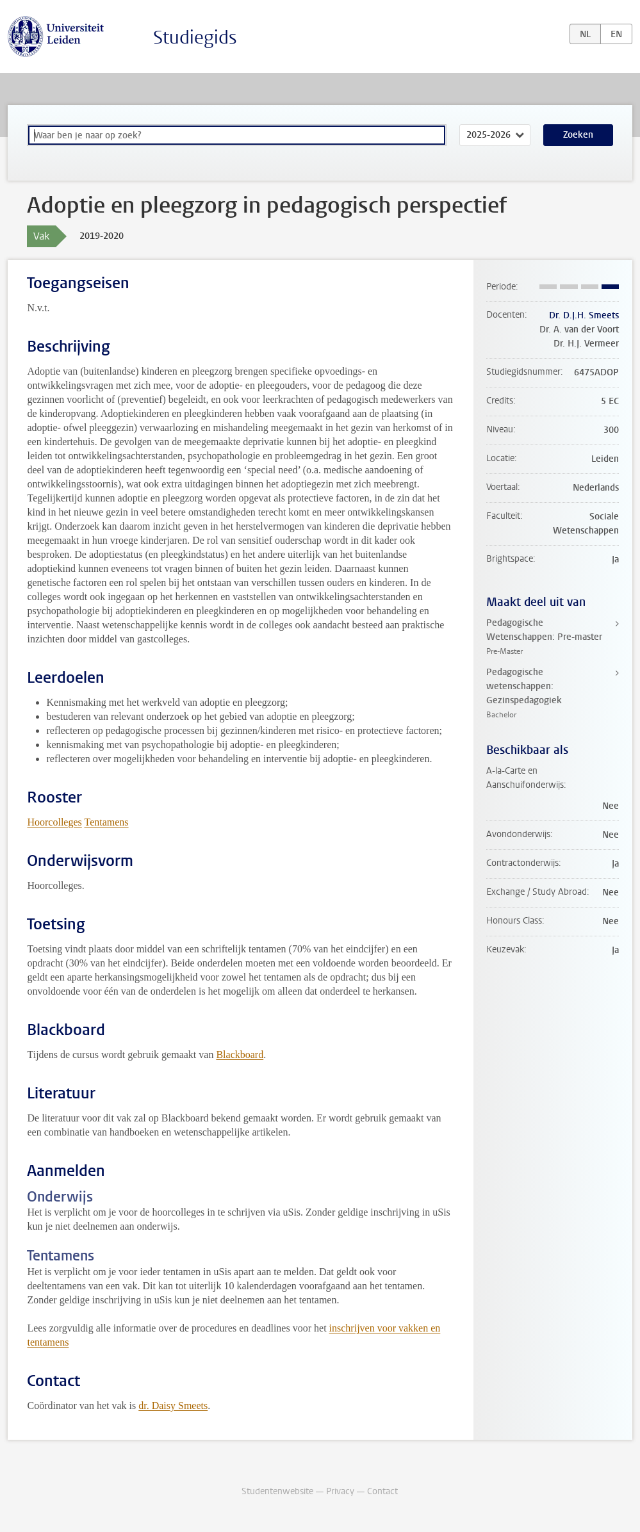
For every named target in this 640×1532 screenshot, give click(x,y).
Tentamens (107, 822)
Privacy (340, 1491)
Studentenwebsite (277, 1491)
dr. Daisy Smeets (173, 1405)
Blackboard (239, 1054)
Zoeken (578, 135)
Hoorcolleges (54, 822)
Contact (382, 1491)
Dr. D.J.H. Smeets (584, 315)
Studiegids (195, 37)
